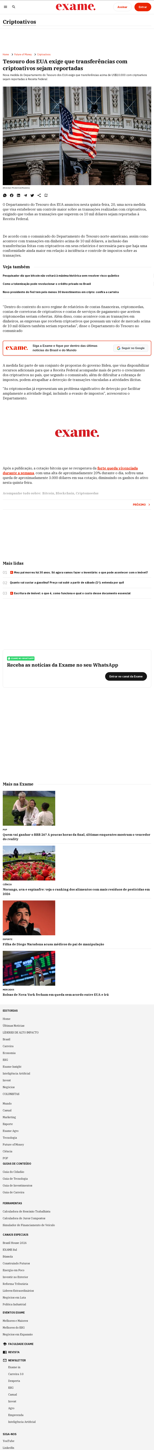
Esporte (8, 1124)
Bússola (8, 1256)
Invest (7, 1080)
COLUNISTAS (11, 1094)
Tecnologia (10, 1137)
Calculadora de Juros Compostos (24, 1218)
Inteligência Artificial (16, 1073)
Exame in (14, 1367)
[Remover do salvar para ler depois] (46, 195)
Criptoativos (19, 21)
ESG (5, 1060)
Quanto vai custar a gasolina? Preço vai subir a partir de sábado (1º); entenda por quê (67, 582)
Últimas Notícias (13, 1025)
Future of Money (23, 54)
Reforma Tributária (15, 1284)
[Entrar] (142, 7)
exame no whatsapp (21, 658)
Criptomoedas (87, 493)
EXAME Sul (10, 1249)
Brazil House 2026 (15, 1243)
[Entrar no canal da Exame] (126, 676)
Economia (9, 1053)
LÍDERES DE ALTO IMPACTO (21, 1032)
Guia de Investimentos (17, 1185)
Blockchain (65, 493)
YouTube (8, 1441)
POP (5, 1158)
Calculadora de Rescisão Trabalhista (26, 1211)
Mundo (7, 1103)
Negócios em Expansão (18, 1334)
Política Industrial (14, 1304)
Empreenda (15, 1415)
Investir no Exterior (15, 1277)
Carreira (8, 1046)
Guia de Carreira (13, 1192)
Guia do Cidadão (13, 1172)
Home (6, 54)
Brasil (6, 1039)
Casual (7, 1110)
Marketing (9, 1117)
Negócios (9, 1087)
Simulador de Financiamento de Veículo (29, 1225)
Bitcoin (48, 493)
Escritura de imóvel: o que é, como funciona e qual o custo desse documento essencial (70, 593)
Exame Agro (11, 1131)
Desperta (14, 1381)
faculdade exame (20, 1344)
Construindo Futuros (16, 1263)
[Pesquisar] (13, 7)
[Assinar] (122, 7)
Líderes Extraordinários (18, 1290)
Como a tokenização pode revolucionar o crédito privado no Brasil (47, 284)
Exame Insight (12, 1066)
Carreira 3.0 (16, 1374)
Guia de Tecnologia (15, 1178)
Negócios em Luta (14, 1297)
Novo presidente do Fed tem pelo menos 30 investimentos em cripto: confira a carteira (61, 292)
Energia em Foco (13, 1270)
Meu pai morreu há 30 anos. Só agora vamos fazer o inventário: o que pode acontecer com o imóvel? (79, 572)
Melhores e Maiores (15, 1320)
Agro (11, 1408)
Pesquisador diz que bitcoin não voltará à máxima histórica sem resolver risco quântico (61, 275)
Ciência (7, 1151)
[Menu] (5, 7)
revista (14, 1352)
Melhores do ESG (14, 1327)
